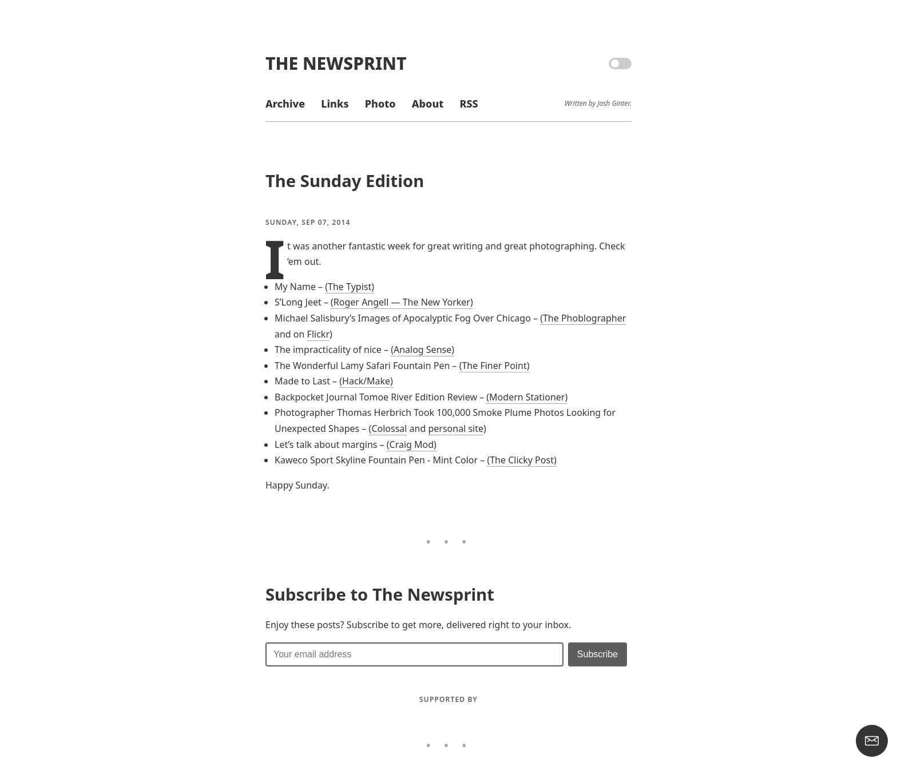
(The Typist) (349, 286)
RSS (468, 103)
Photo (380, 103)
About (427, 103)
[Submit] (597, 654)
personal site (455, 428)
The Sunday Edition (344, 180)
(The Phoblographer (583, 318)
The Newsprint (335, 63)
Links (334, 103)
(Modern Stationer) (526, 397)
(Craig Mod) (411, 444)
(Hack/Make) (366, 381)
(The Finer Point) (494, 365)
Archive (285, 103)
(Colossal (388, 428)
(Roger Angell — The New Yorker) (402, 302)
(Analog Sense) (422, 349)
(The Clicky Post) (521, 460)
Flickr (318, 334)
